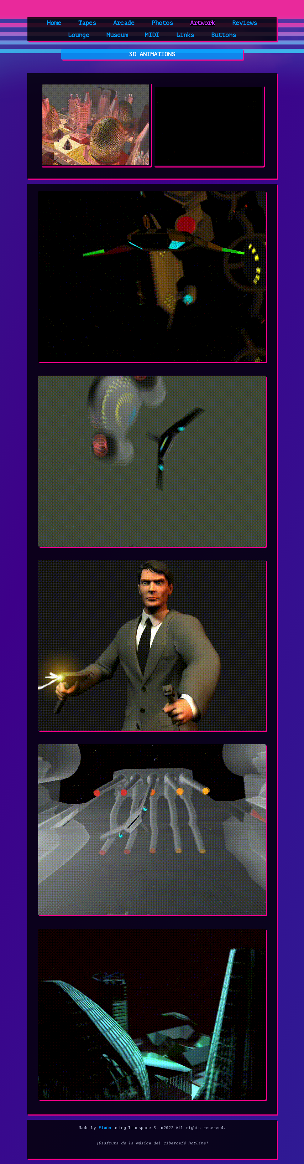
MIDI (152, 35)
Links (185, 35)
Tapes (87, 23)
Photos (162, 23)
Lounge (78, 35)
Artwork (202, 23)
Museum (117, 35)
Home (54, 23)
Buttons (223, 35)
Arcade (124, 23)
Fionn (105, 1128)
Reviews (244, 23)
